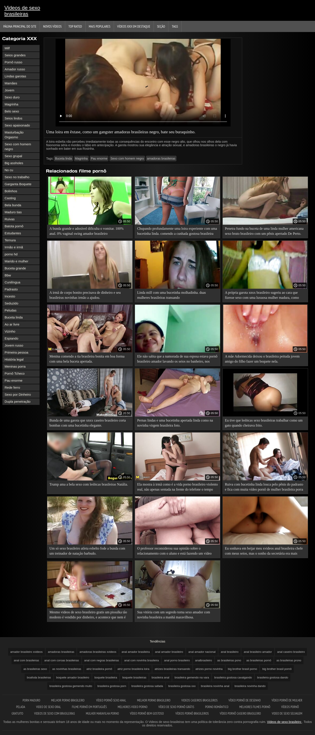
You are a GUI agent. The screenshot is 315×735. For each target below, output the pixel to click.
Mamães (11, 83)
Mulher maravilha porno (102, 713)
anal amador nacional (201, 651)
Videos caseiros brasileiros (199, 700)
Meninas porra (15, 366)
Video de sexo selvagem (287, 713)
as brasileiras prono (288, 660)
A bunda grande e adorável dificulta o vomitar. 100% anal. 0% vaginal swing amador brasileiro (86, 231)
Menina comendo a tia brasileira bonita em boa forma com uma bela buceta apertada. (86, 358)
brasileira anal (160, 677)
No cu (9, 170)
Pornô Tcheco (14, 373)
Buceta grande (15, 268)
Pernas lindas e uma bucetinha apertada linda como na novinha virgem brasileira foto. (175, 422)
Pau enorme (14, 380)
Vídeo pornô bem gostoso (147, 713)
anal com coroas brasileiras (61, 660)
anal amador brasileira (136, 651)
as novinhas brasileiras (66, 669)
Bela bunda (13, 205)
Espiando (11, 338)
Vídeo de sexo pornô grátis (176, 707)
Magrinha (11, 104)
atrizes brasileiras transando (172, 669)
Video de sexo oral (48, 707)
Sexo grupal (13, 156)
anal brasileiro (229, 651)
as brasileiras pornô (258, 660)
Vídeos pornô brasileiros (192, 713)
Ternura (10, 240)
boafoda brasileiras (39, 677)
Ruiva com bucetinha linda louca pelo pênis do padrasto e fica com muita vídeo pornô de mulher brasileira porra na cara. (264, 487)
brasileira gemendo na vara (192, 677)
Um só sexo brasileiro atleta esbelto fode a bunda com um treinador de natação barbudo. (87, 550)
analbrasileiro (203, 660)
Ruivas (10, 219)
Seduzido (11, 303)
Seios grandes (15, 55)
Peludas (10, 310)
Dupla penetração (17, 401)
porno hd (11, 254)
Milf (7, 48)
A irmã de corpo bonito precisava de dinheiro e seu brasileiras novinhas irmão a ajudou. (85, 295)
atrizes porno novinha (208, 669)
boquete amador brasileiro (72, 677)
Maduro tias (13, 212)
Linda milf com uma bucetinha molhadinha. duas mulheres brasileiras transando (171, 295)
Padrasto (11, 289)
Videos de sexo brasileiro (284, 722)
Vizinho (10, 331)
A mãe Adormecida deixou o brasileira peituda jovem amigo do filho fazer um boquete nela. (262, 358)
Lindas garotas (15, 76)
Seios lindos (13, 118)
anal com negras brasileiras (101, 660)
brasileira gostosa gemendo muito (70, 686)
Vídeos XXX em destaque (133, 26)
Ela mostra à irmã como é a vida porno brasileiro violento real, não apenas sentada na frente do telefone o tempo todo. (177, 487)
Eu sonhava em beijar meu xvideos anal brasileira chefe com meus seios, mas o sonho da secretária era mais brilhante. (264, 551)
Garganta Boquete (18, 184)
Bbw (8, 275)
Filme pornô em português (89, 707)
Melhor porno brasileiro (68, 700)
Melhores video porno (132, 707)
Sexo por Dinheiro (18, 394)
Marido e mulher (16, 261)
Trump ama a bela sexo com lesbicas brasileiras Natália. (88, 484)
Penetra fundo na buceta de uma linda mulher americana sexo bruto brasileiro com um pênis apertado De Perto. (264, 231)
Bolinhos (11, 191)
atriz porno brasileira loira (133, 669)
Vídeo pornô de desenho (245, 700)
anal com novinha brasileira (141, 660)
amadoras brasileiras (161, 158)
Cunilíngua (12, 282)
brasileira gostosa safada (147, 686)
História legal (14, 359)
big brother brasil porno (242, 669)
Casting (10, 198)
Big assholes (14, 163)
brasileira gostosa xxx (182, 686)
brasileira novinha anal (215, 686)
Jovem (9, 90)
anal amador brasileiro (169, 651)
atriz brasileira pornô (99, 669)
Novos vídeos (52, 26)
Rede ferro (12, 387)
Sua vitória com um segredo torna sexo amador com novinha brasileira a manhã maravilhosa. (173, 614)
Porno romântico (216, 707)
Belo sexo (12, 111)
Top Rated (75, 26)
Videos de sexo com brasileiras (54, 713)
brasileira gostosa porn (111, 686)
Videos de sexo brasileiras (22, 11)
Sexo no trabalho (17, 177)
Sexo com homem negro (18, 146)
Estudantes (13, 233)
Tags (175, 26)
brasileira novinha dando (250, 686)
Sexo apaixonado (17, 125)
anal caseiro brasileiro (291, 651)
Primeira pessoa (16, 352)
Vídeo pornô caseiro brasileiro (240, 713)
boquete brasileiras (134, 677)
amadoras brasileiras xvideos (97, 651)
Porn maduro (31, 700)
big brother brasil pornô (277, 669)
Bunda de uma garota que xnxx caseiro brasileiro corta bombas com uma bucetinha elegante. (87, 422)
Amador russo (15, 69)
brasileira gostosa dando (272, 677)
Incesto (10, 296)
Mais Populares (99, 26)
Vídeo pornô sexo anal (111, 700)
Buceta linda (14, 317)
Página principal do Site (19, 26)
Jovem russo (14, 345)
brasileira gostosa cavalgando (233, 677)
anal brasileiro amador (258, 651)
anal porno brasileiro (177, 660)
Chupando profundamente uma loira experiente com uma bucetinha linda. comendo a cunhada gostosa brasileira (177, 231)
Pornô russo (13, 62)
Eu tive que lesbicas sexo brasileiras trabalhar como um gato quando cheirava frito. (264, 422)
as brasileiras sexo (35, 669)
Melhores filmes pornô (254, 707)
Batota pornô (14, 226)
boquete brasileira (105, 677)
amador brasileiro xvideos (26, 651)
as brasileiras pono (229, 660)
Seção (161, 26)
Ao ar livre (12, 324)
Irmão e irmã (14, 247)
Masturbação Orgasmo (14, 134)
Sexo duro (12, 97)
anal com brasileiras (26, 660)
